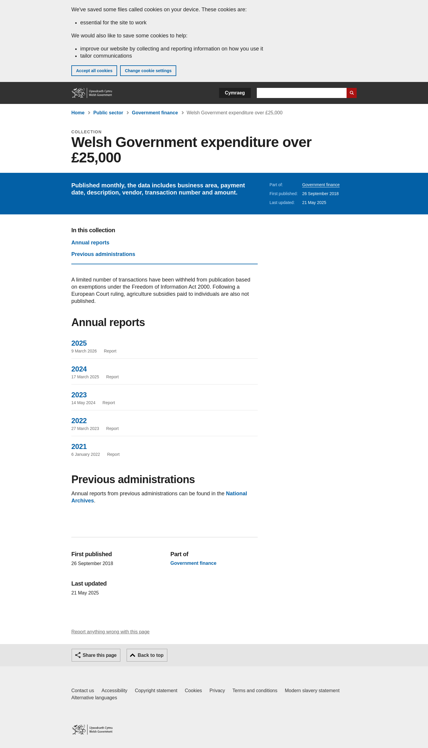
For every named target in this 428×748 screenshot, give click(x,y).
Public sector (108, 112)
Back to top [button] (150, 655)
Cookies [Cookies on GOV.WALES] (193, 690)
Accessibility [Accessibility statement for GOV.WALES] (114, 690)
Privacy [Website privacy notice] (217, 690)
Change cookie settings (148, 70)
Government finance (155, 112)
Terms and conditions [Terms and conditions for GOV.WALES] (254, 690)
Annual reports (90, 243)
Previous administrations (103, 254)
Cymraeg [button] (235, 92)
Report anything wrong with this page (110, 631)
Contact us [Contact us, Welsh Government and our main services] (82, 690)
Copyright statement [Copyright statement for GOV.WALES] (156, 690)
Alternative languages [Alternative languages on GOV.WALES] (94, 697)
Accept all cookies (94, 70)
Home (77, 112)
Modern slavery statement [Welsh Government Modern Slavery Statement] (312, 690)
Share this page (100, 655)
